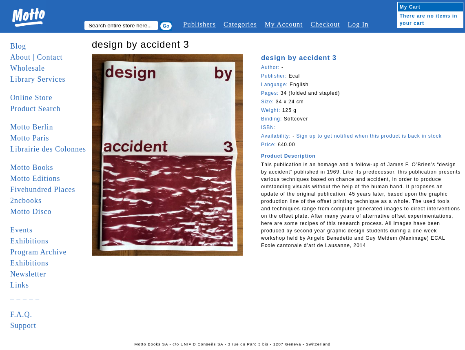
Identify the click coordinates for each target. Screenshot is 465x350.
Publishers (199, 24)
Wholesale (27, 68)
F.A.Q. (21, 314)
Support (23, 325)
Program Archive (38, 252)
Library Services (37, 79)
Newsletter (28, 274)
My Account (284, 24)
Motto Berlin (31, 127)
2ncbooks (26, 200)
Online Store (31, 98)
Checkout (325, 24)
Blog (18, 46)
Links (19, 285)
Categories (240, 24)
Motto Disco (31, 211)
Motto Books (31, 167)
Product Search (35, 109)
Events (21, 230)
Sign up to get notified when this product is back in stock (368, 136)
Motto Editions (35, 178)
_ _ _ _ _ (25, 296)
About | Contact (36, 57)
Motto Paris (29, 138)
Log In (358, 24)
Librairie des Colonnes (48, 149)
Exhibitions (29, 241)
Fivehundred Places (42, 189)
